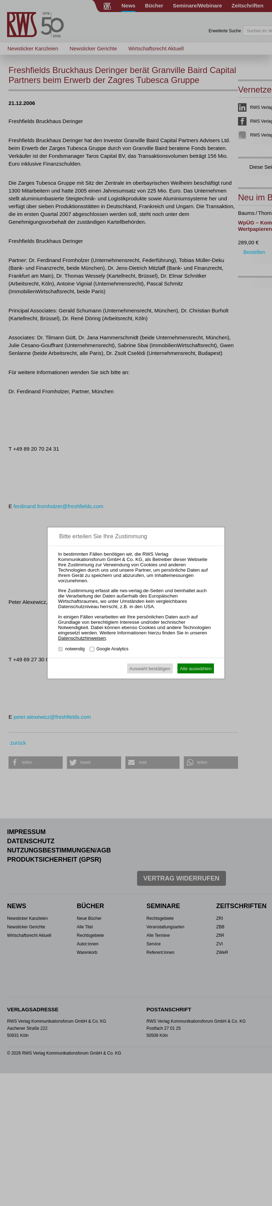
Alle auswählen (196, 668)
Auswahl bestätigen (149, 668)
